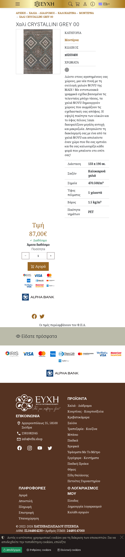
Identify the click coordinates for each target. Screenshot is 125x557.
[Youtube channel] (40, 448)
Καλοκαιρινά (67, 13)
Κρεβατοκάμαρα (78, 417)
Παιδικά (73, 440)
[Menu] (17, 4)
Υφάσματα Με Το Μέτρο (84, 452)
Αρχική (21, 13)
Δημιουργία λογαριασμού (85, 506)
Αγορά (40, 266)
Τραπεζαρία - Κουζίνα (82, 429)
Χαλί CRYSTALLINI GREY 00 (36, 16)
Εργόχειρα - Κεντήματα (83, 458)
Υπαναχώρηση (29, 518)
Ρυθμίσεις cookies (39, 550)
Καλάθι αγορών (78, 512)
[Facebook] (19, 448)
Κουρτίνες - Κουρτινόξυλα (86, 411)
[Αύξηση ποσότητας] (51, 255)
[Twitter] (50, 448)
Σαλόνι (72, 423)
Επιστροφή (26, 513)
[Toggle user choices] (85, 4)
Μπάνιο (73, 435)
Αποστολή (26, 501)
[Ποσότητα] (38, 255)
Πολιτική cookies (69, 550)
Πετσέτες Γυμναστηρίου (84, 481)
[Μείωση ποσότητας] (25, 255)
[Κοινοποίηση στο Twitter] (42, 317)
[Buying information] (92, 4)
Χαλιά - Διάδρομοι (42, 13)
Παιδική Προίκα (78, 464)
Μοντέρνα (86, 13)
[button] (70, 4)
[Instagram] (30, 448)
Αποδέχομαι (11, 550)
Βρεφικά (73, 446)
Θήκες (72, 469)
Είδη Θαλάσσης (78, 475)
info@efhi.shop (32, 439)
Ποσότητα (38, 249)
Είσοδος (73, 501)
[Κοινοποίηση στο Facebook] (34, 317)
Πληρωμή (25, 507)
